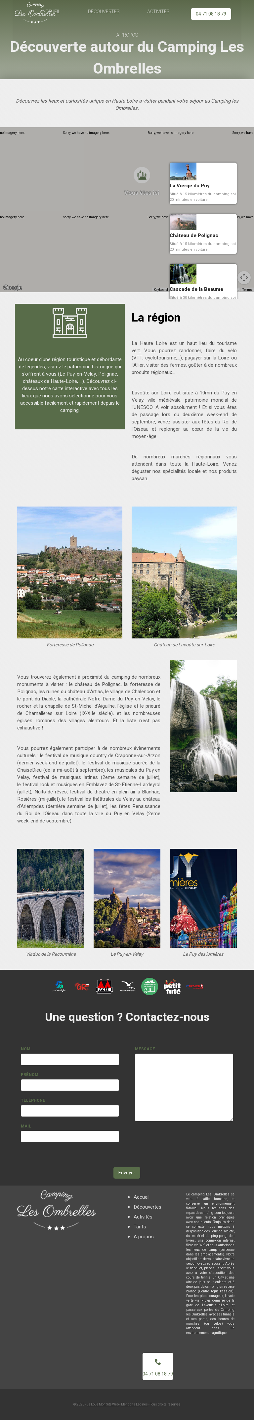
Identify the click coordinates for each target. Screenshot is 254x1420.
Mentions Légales (134, 1404)
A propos (127, 35)
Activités (158, 11)
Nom (25, 1049)
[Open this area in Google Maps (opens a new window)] (12, 288)
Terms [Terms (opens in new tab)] (247, 290)
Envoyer (126, 1172)
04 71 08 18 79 (211, 14)
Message (145, 1049)
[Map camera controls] (244, 277)
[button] (133, 204)
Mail (26, 1126)
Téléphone (33, 1100)
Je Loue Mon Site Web (103, 1404)
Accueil (141, 1197)
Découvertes (103, 11)
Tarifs (140, 1226)
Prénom (29, 1075)
